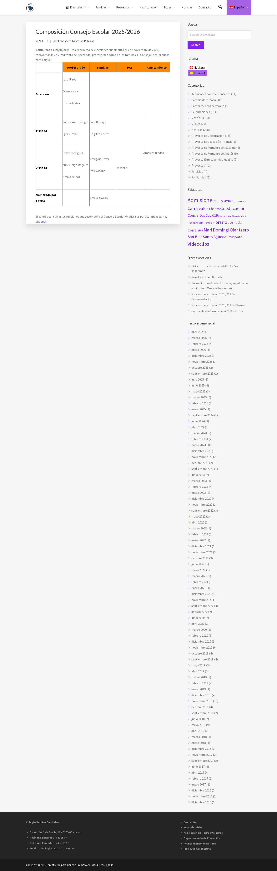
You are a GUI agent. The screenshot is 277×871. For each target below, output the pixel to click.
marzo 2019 (199, 677)
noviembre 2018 (201, 701)
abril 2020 (197, 623)
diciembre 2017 (201, 749)
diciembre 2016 (201, 790)
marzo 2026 (199, 338)
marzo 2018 (199, 737)
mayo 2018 (198, 725)
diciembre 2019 (201, 641)
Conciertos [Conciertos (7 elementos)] (196, 215)
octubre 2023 (200, 463)
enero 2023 (198, 492)
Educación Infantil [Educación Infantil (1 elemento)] (239, 216)
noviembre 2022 (201, 504)
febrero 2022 (199, 534)
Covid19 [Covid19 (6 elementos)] (211, 215)
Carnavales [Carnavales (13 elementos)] (198, 208)
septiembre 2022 (202, 510)
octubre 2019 (200, 653)
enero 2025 (198, 409)
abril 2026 (197, 332)
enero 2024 (198, 445)
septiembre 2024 (202, 415)
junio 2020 (198, 618)
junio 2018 (198, 719)
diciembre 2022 (201, 498)
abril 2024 (197, 427)
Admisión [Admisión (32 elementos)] (198, 200)
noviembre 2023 (201, 457)
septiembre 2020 (202, 606)
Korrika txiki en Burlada (206, 277)
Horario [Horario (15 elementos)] (220, 222)
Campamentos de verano (207, 106)
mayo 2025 (198, 391)
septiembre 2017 (202, 760)
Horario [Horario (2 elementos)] (208, 223)
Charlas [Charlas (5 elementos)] (214, 209)
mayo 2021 (198, 570)
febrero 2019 (199, 683)
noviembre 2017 (201, 755)
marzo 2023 (199, 481)
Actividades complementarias (210, 94)
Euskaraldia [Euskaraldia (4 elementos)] (195, 223)
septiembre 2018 (202, 713)
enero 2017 (198, 784)
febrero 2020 (199, 635)
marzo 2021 (199, 576)
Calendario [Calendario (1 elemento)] (241, 201)
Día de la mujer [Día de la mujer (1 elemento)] (224, 216)
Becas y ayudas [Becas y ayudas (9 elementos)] (223, 200)
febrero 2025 (199, 403)
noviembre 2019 (201, 647)
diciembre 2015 (201, 802)
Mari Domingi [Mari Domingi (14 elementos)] (216, 230)
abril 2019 (197, 671)
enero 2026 (198, 350)
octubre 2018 (200, 707)
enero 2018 (198, 743)
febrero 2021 (199, 582)
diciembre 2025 (201, 356)
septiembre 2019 (202, 659)
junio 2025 (198, 385)
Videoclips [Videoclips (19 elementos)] (198, 244)
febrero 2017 (199, 778)
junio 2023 (198, 475)
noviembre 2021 (201, 552)
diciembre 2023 (201, 451)
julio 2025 (197, 379)
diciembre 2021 (201, 546)
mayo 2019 (198, 665)
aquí (43, 221)
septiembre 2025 (202, 373)
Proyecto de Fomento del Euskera (213, 147)
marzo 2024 (199, 433)
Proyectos (198, 165)
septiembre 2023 (202, 469)
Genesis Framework (78, 865)
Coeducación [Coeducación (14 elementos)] (232, 208)
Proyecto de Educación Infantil (211, 142)
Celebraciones (200, 112)
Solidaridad (198, 177)
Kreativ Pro (54, 865)
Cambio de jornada (203, 100)
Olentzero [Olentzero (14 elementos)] (239, 230)
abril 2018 (197, 731)
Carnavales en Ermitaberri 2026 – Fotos (217, 311)
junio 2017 (198, 766)
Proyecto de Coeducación (207, 136)
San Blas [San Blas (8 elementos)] (195, 236)
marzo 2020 (199, 629)
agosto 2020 (199, 612)
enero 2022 (198, 540)
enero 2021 (198, 588)
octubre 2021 (200, 558)
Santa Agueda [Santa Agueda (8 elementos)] (214, 236)
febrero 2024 (199, 439)
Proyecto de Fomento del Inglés (212, 153)
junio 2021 (198, 564)
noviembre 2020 (201, 600)
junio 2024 (198, 421)
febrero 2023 (199, 487)
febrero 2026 (199, 344)
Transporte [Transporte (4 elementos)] (234, 237)
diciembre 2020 (201, 594)
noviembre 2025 (201, 361)
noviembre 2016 (201, 796)
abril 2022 (197, 522)
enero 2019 (198, 689)
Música (195, 124)
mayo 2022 (198, 516)
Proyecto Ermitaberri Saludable (212, 159)
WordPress (98, 865)
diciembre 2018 (201, 695)
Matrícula (197, 118)
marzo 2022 (199, 528)
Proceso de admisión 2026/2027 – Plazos (217, 305)
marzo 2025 (199, 397)
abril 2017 (197, 772)
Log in (109, 865)
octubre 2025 (200, 367)
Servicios (197, 171)
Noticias (196, 130)
